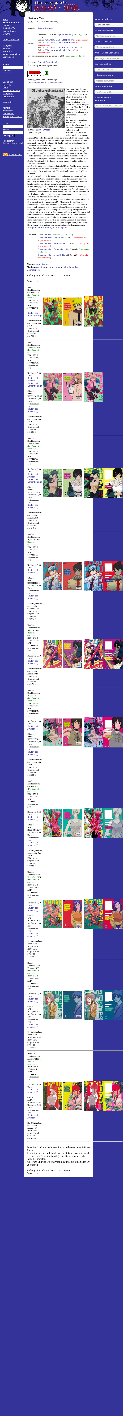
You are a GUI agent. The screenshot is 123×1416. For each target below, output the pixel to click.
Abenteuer (41, 267)
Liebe (65, 267)
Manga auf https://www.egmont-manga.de (47, 227)
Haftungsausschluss (12, 116)
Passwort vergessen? (13, 143)
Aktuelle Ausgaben (11, 22)
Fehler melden (15, 154)
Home (5, 19)
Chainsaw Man (45, 234)
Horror (50, 267)
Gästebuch (8, 82)
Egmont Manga (64, 34)
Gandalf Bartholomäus (48, 62)
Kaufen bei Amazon (32, 379)
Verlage (6, 48)
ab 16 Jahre (43, 264)
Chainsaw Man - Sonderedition (60, 42)
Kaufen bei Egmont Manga (34, 314)
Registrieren (8, 141)
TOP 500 (7, 85)
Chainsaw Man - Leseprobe (59, 40)
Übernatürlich (33, 270)
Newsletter (8, 102)
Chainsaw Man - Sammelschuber (61, 47)
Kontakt (6, 108)
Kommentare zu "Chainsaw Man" (47, 83)
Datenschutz (8, 113)
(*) (37, 381)
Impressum (8, 111)
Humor (58, 267)
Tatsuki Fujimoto (45, 28)
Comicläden (8, 57)
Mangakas (8, 45)
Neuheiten (7, 51)
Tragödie (73, 267)
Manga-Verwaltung (11, 54)
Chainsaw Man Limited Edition (60, 50)
